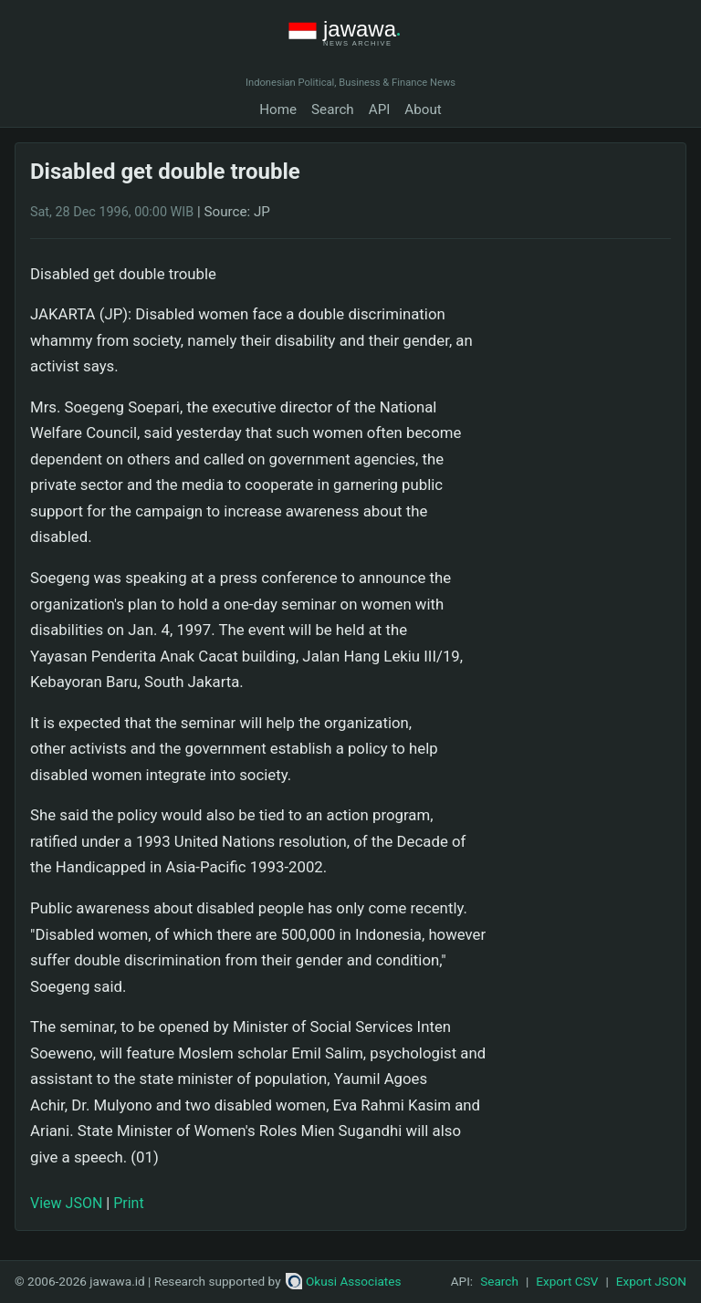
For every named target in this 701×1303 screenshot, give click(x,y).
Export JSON (651, 1281)
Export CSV (567, 1281)
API (380, 109)
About (422, 109)
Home (278, 109)
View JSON (66, 1203)
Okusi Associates (344, 1281)
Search (332, 109)
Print (128, 1203)
